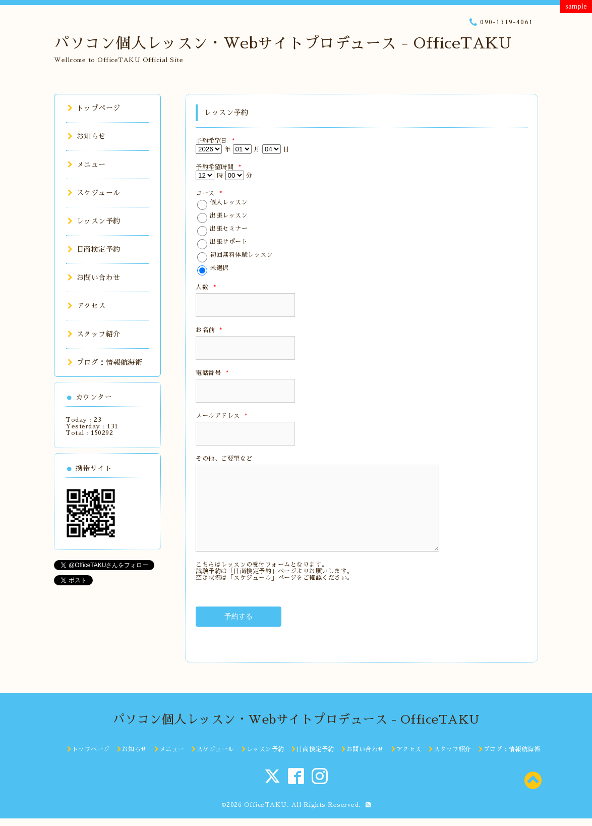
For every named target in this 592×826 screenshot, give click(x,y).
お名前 (209, 330)
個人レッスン (229, 202)
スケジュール (94, 192)
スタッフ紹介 (94, 334)
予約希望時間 (218, 167)
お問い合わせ (94, 277)
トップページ (94, 108)
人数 (206, 287)
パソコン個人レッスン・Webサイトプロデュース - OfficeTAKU (282, 43)
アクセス (87, 305)
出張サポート (229, 242)
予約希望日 (215, 141)
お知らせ (87, 136)
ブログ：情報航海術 (105, 362)
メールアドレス (222, 416)
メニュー (87, 164)
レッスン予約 (94, 221)
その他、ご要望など (224, 459)
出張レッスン (229, 215)
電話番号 (212, 373)
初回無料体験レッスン (241, 255)
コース (209, 193)
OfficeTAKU (265, 805)
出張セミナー (229, 229)
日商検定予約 (94, 249)
